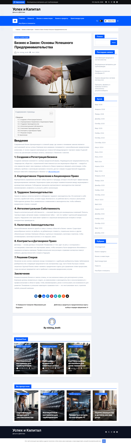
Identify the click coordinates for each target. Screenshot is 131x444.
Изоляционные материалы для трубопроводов (23, 363)
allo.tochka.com (53, 172)
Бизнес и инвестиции (45, 18)
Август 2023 (99, 200)
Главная (22, 18)
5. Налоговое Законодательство (30, 128)
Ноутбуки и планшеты (27, 23)
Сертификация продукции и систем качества (104, 59)
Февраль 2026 (100, 109)
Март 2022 (98, 228)
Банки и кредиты (61, 18)
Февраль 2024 (100, 176)
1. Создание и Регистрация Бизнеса (30, 120)
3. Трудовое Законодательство (29, 124)
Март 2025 (98, 128)
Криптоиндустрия (77, 18)
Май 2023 (98, 204)
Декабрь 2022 (100, 214)
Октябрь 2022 (100, 223)
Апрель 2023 (99, 209)
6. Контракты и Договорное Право (30, 131)
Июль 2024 (99, 152)
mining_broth (24, 52)
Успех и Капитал (26, 9)
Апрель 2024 (99, 166)
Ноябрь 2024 (99, 133)
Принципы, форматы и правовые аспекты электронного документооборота (51, 366)
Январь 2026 (99, 114)
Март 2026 (98, 105)
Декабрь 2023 (100, 185)
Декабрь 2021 (99, 233)
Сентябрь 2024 (100, 143)
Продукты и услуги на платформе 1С (102, 72)
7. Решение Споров (25, 133)
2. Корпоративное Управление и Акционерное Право (36, 122)
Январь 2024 (99, 181)
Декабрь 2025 (100, 119)
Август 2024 (99, 147)
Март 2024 (98, 171)
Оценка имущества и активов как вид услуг (104, 415)
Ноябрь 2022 (99, 219)
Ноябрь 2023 (99, 190)
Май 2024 (98, 162)
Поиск (100, 36)
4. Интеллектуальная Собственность (31, 126)
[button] (117, 21)
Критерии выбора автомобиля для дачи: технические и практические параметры (77, 366)
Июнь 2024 (99, 157)
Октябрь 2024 (100, 138)
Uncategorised (100, 247)
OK (104, 441)
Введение (19, 117)
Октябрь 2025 (100, 124)
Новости (31, 18)
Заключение (23, 135)
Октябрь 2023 (100, 195)
